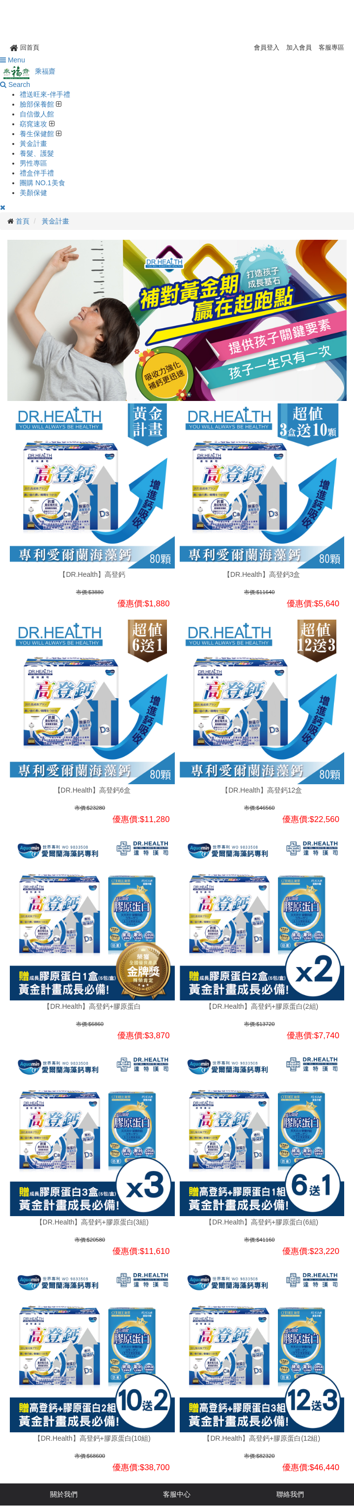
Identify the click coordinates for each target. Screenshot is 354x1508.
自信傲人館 (37, 114)
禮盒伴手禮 (37, 173)
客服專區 (331, 47)
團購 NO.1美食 (42, 183)
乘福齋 (27, 71)
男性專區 (33, 163)
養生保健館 (38, 134)
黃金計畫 (33, 143)
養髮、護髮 (37, 153)
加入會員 (299, 47)
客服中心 (177, 1494)
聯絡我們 (290, 1494)
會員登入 (266, 47)
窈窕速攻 (34, 124)
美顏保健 (33, 193)
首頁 (22, 221)
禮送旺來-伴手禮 (45, 94)
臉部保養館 (38, 104)
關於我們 (64, 1494)
